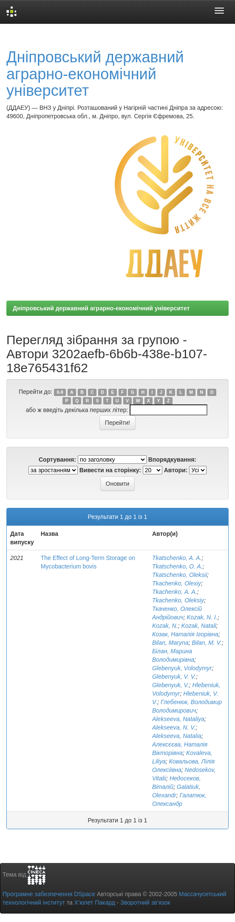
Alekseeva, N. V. (173, 727)
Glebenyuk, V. (170, 685)
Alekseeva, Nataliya (178, 719)
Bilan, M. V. (207, 642)
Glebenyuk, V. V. (174, 676)
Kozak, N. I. (202, 617)
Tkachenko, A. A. (174, 591)
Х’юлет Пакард (94, 902)
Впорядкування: (172, 459)
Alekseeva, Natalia (176, 736)
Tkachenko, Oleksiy (178, 600)
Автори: (176, 470)
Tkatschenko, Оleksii (179, 574)
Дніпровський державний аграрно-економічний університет (95, 73)
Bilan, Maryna (170, 642)
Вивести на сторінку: (110, 470)
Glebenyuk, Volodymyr (182, 668)
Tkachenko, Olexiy (176, 583)
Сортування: (57, 459)
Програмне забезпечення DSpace (49, 894)
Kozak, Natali (198, 625)
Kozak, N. (165, 625)
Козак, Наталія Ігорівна (185, 634)
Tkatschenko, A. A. (176, 557)
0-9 (60, 392)
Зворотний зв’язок (145, 902)
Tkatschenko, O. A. (177, 566)
